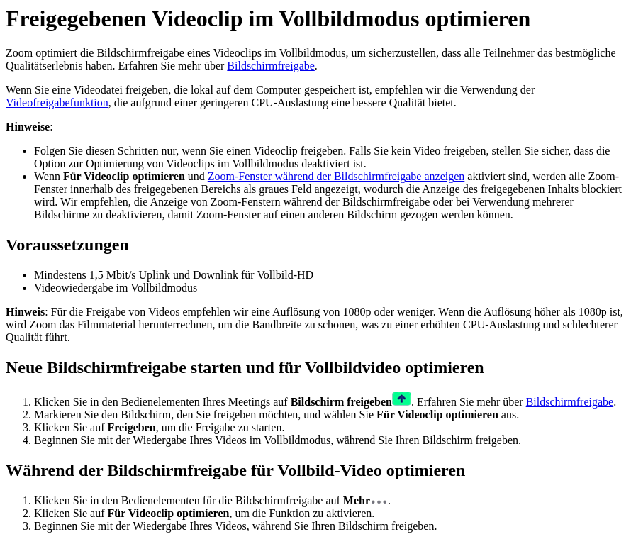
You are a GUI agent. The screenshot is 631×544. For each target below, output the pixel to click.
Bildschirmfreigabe (271, 66)
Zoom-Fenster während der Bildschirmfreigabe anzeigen (336, 176)
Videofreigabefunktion (57, 102)
